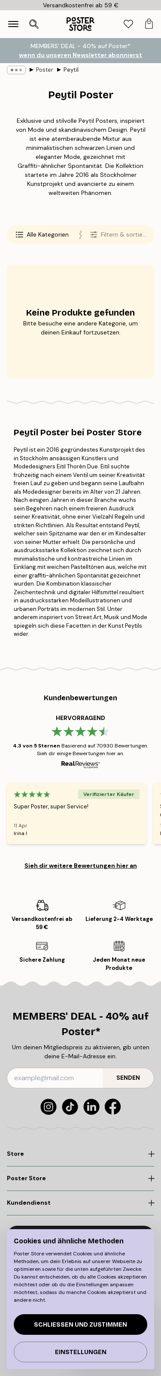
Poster (44, 69)
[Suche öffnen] (34, 24)
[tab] (128, 24)
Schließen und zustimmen (80, 1324)
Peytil (71, 69)
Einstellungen (80, 1352)
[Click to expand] (80, 1154)
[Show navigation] (13, 24)
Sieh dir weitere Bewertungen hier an (80, 865)
